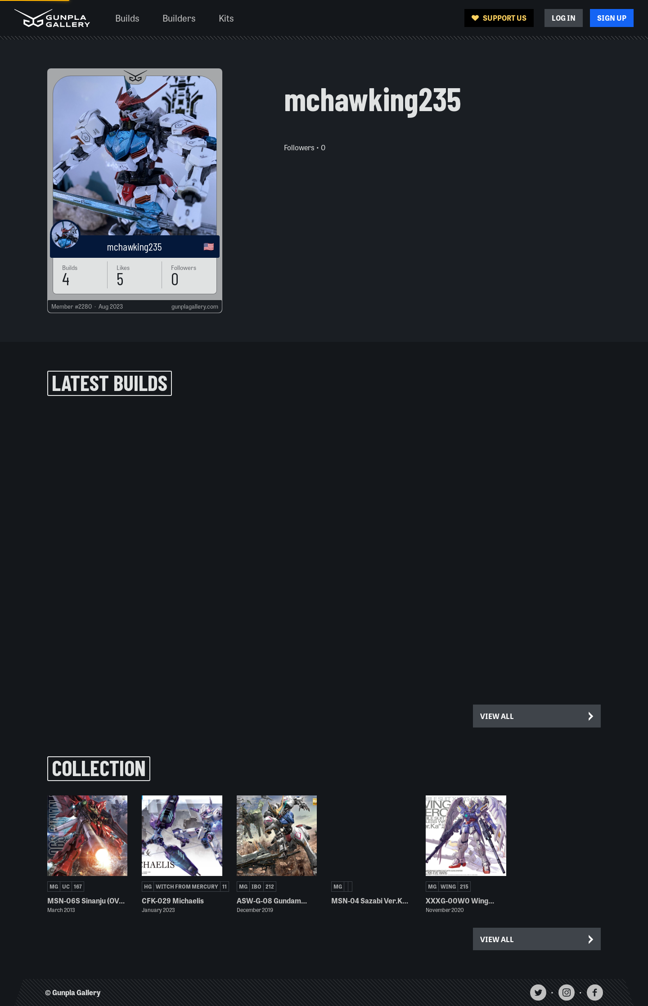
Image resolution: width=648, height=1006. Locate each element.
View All (537, 716)
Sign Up (611, 18)
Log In (564, 18)
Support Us (499, 18)
